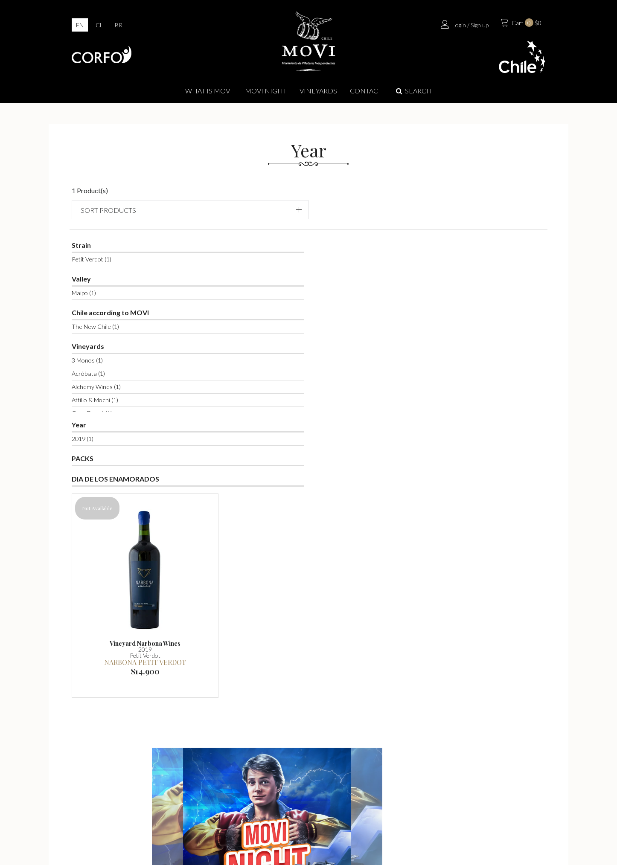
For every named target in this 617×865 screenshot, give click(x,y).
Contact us (470, 788)
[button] (480, 202)
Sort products (459, 203)
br (118, 26)
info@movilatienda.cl (318, 805)
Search (413, 92)
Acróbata (97, 367)
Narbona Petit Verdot (250, 355)
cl (99, 26)
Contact (366, 92)
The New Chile (104, 320)
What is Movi (208, 92)
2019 (91, 432)
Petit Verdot (100, 253)
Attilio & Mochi (103, 394)
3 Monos (95, 354)
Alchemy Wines (104, 380)
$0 (517, 25)
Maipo (92, 286)
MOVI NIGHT (266, 92)
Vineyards (318, 92)
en (80, 26)
